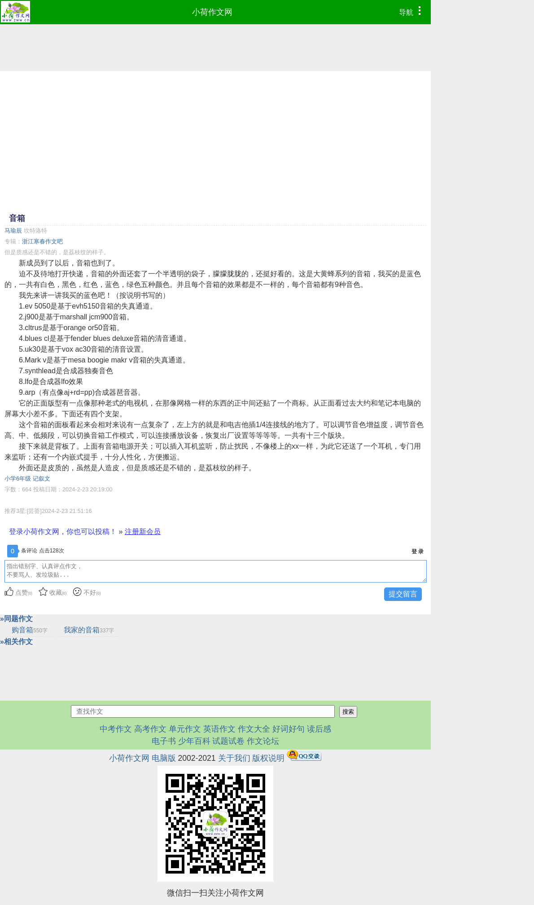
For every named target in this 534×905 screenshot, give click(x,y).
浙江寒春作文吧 (42, 241)
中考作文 (116, 728)
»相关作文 (16, 641)
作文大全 (254, 728)
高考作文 (150, 728)
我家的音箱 (89, 630)
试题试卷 (228, 741)
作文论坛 (263, 741)
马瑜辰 (13, 230)
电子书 (165, 741)
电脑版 (164, 758)
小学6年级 (17, 478)
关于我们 (234, 758)
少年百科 (194, 741)
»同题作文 (16, 618)
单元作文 (185, 728)
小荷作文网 (212, 12)
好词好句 (288, 728)
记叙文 (41, 478)
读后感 (319, 728)
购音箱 (30, 630)
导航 (412, 11)
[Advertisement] (215, 141)
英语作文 (219, 728)
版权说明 (268, 758)
